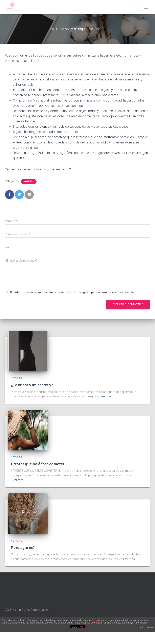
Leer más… (106, 396)
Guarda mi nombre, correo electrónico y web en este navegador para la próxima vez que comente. (72, 292)
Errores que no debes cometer (37, 463)
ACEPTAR (77, 627)
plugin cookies (145, 627)
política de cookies (93, 622)
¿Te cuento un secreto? (32, 384)
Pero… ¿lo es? (23, 547)
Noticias (29, 181)
